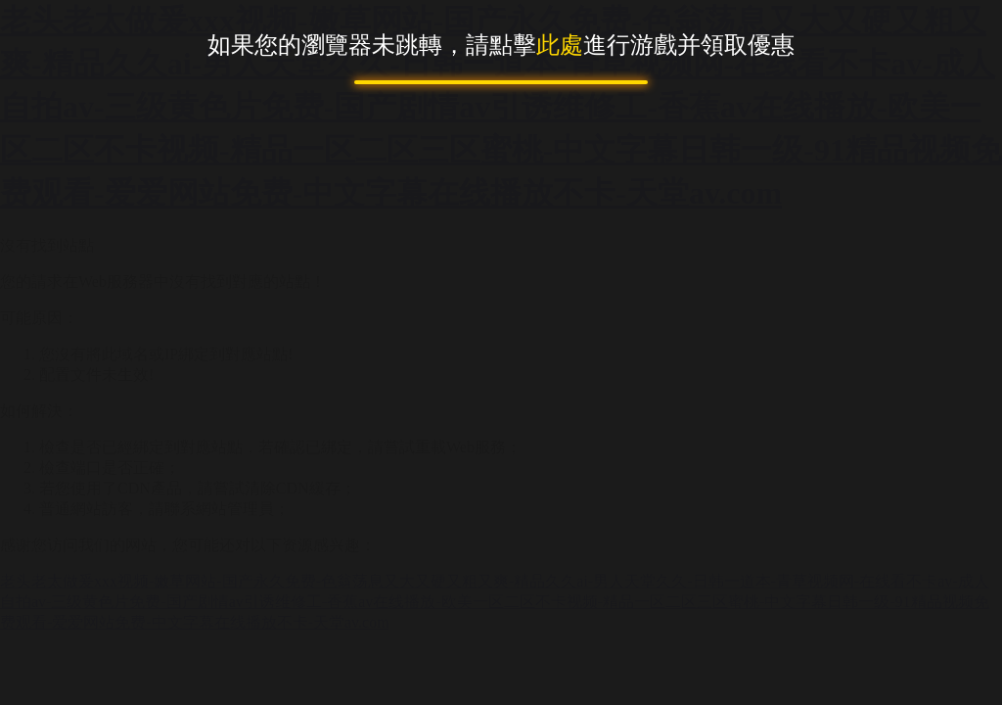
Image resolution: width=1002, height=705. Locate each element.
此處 (559, 45)
